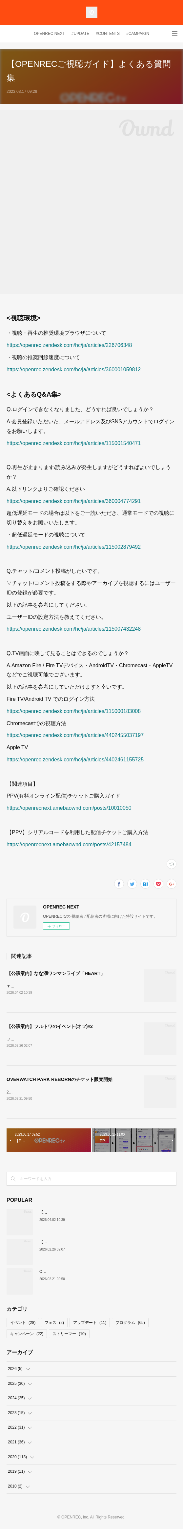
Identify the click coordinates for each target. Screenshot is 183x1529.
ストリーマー (69, 1335)
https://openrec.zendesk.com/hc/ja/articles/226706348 (69, 345)
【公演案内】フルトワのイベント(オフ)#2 (50, 1027)
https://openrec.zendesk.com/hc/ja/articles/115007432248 (74, 629)
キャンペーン (26, 1335)
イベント (22, 1324)
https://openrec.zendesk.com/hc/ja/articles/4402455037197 (75, 735)
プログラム (130, 1324)
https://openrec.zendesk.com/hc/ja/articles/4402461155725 (75, 759)
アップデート (89, 1324)
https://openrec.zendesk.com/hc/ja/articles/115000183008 (74, 711)
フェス (54, 1324)
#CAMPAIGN (137, 33)
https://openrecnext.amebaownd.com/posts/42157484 (69, 844)
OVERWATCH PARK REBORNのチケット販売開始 (59, 1080)
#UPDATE (80, 33)
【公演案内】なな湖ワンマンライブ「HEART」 (56, 973)
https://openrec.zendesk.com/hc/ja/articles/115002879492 (74, 547)
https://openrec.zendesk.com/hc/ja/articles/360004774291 (74, 501)
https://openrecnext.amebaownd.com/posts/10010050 (69, 808)
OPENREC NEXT (49, 33)
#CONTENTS (108, 33)
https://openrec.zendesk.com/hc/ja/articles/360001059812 (74, 369)
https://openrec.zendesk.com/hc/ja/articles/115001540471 (74, 443)
